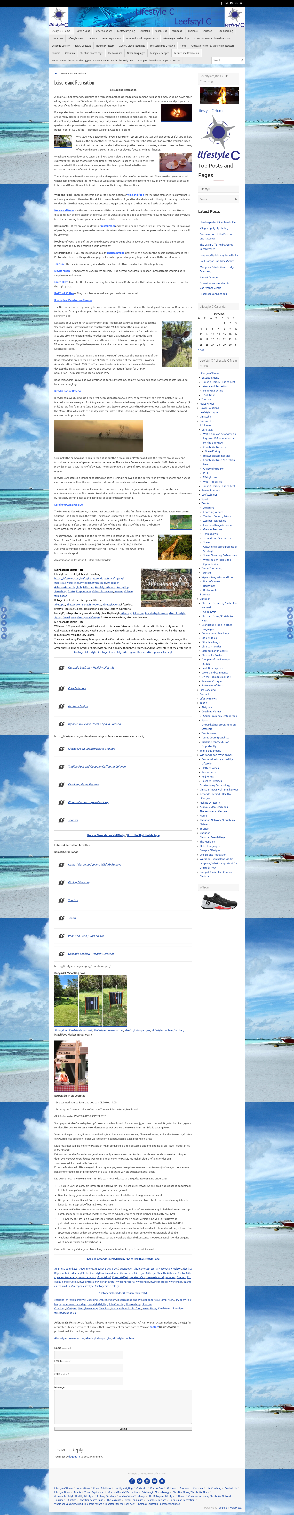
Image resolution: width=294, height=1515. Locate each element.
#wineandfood (159, 1282)
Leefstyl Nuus (209, 494)
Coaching (92, 1300)
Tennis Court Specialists (217, 538)
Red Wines (209, 586)
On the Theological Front (216, 677)
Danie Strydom (107, 1300)
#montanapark (87, 1277)
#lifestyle (139, 1273)
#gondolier (126, 1268)
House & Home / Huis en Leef (218, 382)
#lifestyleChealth (156, 1273)
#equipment (86, 1268)
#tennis (181, 1277)
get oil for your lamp (155, 1300)
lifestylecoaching (88, 1308)
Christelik (205, 416)
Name (62, 1348)
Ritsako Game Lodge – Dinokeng (88, 802)
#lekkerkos (126, 1273)
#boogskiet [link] (61, 1030)
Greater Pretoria (212, 529)
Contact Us (206, 694)
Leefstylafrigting (209, 412)
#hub (137, 1268)
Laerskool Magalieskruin (217, 525)
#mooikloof (104, 1277)
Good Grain (209, 612)
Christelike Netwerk (214, 447)
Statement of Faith (212, 685)
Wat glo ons (210, 477)
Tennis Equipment (210, 750)
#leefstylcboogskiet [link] (80, 1030)
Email (62, 1361)
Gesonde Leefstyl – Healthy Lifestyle (91, 667)
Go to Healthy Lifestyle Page (143, 835)
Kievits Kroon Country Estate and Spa (91, 749)
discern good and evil (129, 1300)
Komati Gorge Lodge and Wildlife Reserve (94, 864)
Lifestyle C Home (209, 373)
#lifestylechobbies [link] (162, 1030)
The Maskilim (207, 841)
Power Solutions (209, 408)
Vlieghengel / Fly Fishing (214, 228)
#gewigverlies (102, 1268)
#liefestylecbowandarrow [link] (108, 1030)
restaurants (108, 226)
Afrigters (208, 508)
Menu (114, 1308)
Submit (123, 1429)
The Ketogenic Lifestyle (213, 811)
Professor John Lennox (213, 294)
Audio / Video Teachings (215, 633)
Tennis (72, 918)
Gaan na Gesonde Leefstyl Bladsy (106, 835)
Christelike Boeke (213, 468)
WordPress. (235, 1507)
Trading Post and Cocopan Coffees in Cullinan (96, 766)
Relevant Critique (212, 681)
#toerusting (71, 1282)
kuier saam (69, 1304)
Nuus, (153, 1308)
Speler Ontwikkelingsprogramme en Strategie (220, 547)
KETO (171, 1300)
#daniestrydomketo (65, 1268)
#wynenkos (175, 1282)
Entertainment (77, 688)
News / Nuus (207, 403)
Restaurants (210, 590)
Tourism (59, 264)
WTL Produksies (212, 482)
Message (59, 1387)
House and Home (64, 210)
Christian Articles (211, 646)
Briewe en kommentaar (216, 455)
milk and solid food (130, 1308)
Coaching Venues (213, 512)
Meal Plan (104, 1308)
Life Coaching (117, 1304)
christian (59, 1300)
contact (154, 1327)
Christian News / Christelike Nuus (219, 789)
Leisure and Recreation (215, 386)
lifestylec (71, 1308)
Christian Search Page (212, 837)
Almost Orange (209, 277)
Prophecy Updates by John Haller (219, 255)
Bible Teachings (211, 642)
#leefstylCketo (80, 1273)
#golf (115, 1268)
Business (205, 594)
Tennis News (210, 534)
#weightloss (86, 1282)
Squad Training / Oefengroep (220, 555)
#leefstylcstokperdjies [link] (137, 1030)
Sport (205, 499)
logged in (74, 1456)
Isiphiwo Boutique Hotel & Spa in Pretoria (94, 724)
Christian (205, 599)
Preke (206, 473)
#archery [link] (179, 1030)
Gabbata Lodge (78, 706)
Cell (61, 1374)
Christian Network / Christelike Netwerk (209, 1496)
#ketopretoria (149, 1268)
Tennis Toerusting (212, 568)
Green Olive (61, 282)
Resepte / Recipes (212, 781)
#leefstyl (176, 1268)
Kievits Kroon (62, 271)
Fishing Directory (78, 882)
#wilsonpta (142, 1282)
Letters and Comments (215, 672)
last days (81, 1304)
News (145, 1308)
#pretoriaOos (138, 1277)
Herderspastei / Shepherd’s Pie (218, 222)
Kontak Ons (206, 421)
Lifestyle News (208, 698)
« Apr (201, 349)
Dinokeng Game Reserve (83, 784)
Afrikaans (205, 425)
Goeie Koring (212, 451)
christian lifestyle (76, 1300)
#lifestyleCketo (176, 1273)
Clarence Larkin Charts (215, 651)
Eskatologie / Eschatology (215, 785)
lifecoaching (133, 1304)
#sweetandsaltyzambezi (161, 1277)
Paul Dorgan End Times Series (217, 261)
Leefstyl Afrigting (98, 1304)
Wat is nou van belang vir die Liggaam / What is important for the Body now (219, 438)
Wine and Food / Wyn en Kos (86, 936)
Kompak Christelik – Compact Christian (159, 1504)
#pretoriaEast (120, 1277)
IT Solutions (208, 395)
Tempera (222, 1507)
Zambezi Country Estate (217, 516)
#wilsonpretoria (125, 1282)
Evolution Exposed (213, 668)
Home (203, 815)
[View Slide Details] (219, 95)
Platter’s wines (211, 581)
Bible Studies (209, 638)
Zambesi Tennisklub (214, 520)
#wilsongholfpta (105, 1282)
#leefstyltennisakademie (104, 1273)
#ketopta (164, 1268)
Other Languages (210, 846)
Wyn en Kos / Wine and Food (218, 577)
